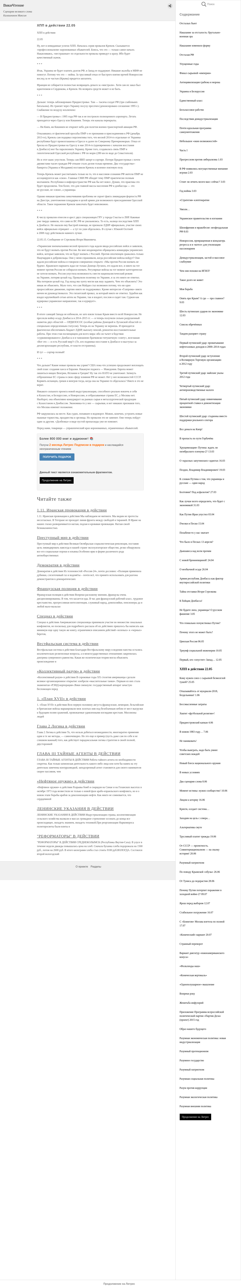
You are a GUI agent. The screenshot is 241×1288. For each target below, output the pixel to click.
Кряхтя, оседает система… (194, 809)
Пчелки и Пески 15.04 (192, 523)
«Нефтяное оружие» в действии (65, 781)
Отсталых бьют (188, 23)
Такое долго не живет (191, 280)
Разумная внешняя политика (195, 1106)
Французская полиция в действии (67, 588)
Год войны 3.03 (188, 191)
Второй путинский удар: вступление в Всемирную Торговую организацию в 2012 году (200, 360)
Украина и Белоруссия (192, 91)
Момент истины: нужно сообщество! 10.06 (203, 790)
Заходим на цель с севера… (195, 818)
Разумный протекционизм (194, 1051)
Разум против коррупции (193, 1088)
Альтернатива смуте (191, 827)
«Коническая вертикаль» (193, 975)
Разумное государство (192, 1060)
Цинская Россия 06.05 (192, 641)
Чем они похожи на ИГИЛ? (195, 270)
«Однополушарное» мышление (197, 984)
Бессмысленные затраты (193, 704)
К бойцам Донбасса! (191, 600)
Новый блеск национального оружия (200, 763)
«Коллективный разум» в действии (68, 671)
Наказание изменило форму (195, 45)
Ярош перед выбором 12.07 (195, 903)
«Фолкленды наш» (190, 966)
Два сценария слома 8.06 (193, 781)
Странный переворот (191, 943)
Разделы (96, 866)
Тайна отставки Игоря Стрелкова (198, 591)
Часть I (183, 150)
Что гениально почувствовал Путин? (200, 623)
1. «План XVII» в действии (61, 698)
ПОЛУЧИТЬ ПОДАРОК (57, 457)
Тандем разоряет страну (193, 333)
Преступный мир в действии (63, 537)
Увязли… (185, 209)
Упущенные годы (189, 64)
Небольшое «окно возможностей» (198, 141)
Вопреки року (187, 993)
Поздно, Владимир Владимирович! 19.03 (202, 469)
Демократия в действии (58, 565)
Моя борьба (186, 289)
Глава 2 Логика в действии (61, 726)
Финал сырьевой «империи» (195, 73)
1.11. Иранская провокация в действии (72, 510)
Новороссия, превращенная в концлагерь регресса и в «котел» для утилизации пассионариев (202, 244)
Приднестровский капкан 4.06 (196, 722)
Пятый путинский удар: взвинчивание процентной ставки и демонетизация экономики (201, 403)
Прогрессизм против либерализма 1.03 (201, 159)
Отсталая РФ (187, 54)
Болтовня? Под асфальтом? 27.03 (198, 492)
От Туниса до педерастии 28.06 (197, 881)
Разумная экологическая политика (198, 1097)
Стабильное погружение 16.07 (196, 912)
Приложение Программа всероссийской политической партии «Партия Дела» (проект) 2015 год (202, 1016)
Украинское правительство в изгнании (201, 218)
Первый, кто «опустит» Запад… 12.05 (201, 659)
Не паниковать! (188, 741)
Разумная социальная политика (197, 1078)
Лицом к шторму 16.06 (192, 799)
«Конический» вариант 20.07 (196, 934)
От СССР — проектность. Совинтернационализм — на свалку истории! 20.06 (200, 849)
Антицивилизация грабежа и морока (200, 82)
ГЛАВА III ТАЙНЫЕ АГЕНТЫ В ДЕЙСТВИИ (78, 753)
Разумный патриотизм (192, 862)
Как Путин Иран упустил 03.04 (197, 514)
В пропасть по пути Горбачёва (196, 438)
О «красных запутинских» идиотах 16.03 (202, 460)
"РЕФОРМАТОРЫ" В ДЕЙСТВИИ (68, 836)
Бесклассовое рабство (192, 109)
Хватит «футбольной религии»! (197, 713)
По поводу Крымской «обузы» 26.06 (200, 871)
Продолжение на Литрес (195, 1116)
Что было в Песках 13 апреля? (196, 541)
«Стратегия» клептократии (194, 200)
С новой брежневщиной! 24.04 (197, 560)
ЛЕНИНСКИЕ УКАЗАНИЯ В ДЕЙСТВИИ (75, 808)
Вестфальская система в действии (67, 643)
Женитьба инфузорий (191, 1002)
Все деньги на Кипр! (191, 429)
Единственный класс (191, 100)
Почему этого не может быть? (196, 632)
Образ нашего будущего (193, 1029)
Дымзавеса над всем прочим (195, 551)
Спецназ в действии (55, 616)
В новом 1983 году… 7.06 (194, 731)
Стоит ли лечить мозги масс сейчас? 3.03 (202, 181)
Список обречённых (191, 324)
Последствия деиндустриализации (199, 119)
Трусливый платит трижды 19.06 (198, 836)
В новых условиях (190, 772)
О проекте (82, 866)
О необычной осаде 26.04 (194, 569)
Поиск (207, 4)
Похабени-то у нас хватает (194, 532)
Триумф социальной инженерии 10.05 (201, 650)
